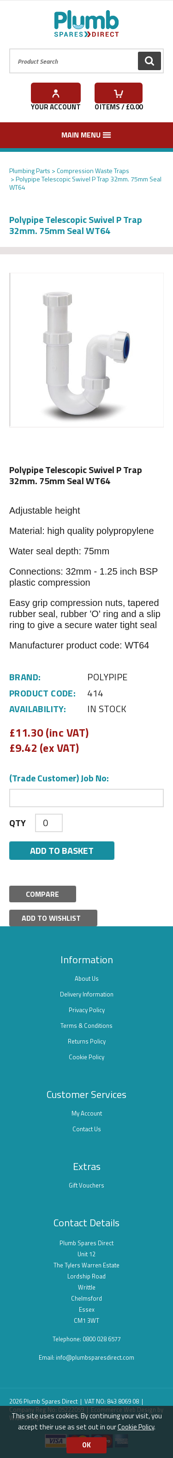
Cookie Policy (86, 1057)
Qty (17, 823)
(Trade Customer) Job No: (59, 778)
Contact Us (86, 1129)
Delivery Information (86, 994)
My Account (87, 1113)
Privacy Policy (87, 1009)
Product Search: (9, 48)
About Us (87, 978)
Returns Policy (87, 1041)
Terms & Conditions (86, 1025)
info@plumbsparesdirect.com (95, 1357)
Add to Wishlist (51, 918)
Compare (42, 894)
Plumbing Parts (29, 170)
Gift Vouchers (86, 1185)
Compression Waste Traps (93, 170)
